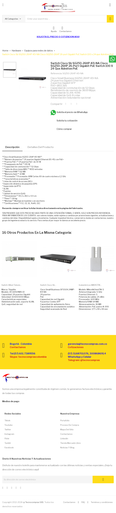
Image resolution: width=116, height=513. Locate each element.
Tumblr (8, 443)
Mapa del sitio (67, 429)
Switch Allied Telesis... (12, 285)
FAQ (83, 502)
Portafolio (64, 420)
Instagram (9, 434)
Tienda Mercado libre (70, 443)
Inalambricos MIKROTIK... (90, 285)
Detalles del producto (40, 147)
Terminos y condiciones (102, 502)
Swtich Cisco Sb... (48, 285)
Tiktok (7, 420)
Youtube (9, 425)
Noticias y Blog (67, 447)
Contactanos (66, 434)
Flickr (7, 438)
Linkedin (64, 438)
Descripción (12, 147)
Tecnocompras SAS (34, 502)
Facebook (9, 447)
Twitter (8, 429)
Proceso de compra (69, 425)
